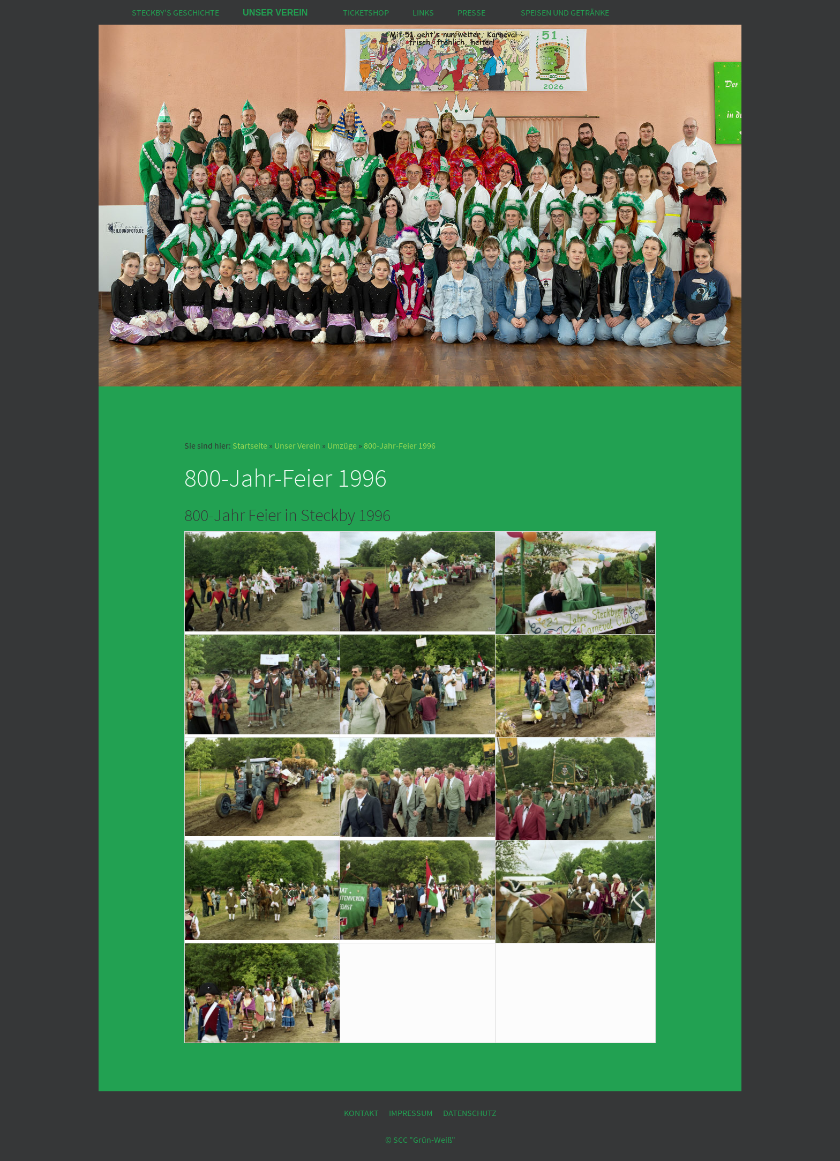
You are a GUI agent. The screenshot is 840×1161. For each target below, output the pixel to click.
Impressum (411, 1112)
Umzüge (342, 445)
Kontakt (361, 1112)
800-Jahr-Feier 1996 (400, 445)
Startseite (249, 445)
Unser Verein (297, 445)
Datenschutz (470, 1112)
